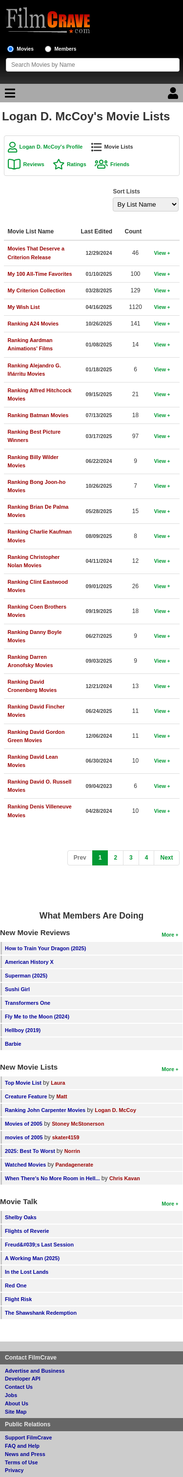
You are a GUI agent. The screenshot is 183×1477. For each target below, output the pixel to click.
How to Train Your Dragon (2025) (45, 948)
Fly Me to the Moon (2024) (37, 1016)
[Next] (166, 857)
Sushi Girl (17, 989)
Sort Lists (126, 191)
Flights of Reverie (27, 1231)
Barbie (13, 1044)
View (160, 253)
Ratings (76, 164)
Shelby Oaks (21, 1217)
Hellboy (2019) (23, 1030)
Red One (15, 1285)
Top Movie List (23, 1083)
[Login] (174, 95)
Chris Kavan (124, 1178)
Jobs (11, 1395)
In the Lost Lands (26, 1272)
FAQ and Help (22, 1446)
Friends (119, 164)
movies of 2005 (23, 1137)
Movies (25, 49)
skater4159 (66, 1137)
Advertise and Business (34, 1371)
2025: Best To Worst (31, 1151)
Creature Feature (26, 1096)
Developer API (23, 1378)
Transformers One (27, 1003)
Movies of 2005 (23, 1124)
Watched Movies (25, 1165)
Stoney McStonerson (78, 1124)
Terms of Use (21, 1462)
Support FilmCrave (28, 1437)
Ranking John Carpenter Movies (45, 1110)
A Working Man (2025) (32, 1258)
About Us (16, 1403)
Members (66, 49)
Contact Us (19, 1387)
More (168, 935)
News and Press (25, 1454)
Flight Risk (18, 1299)
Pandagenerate (74, 1165)
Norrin (72, 1151)
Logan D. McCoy (115, 1110)
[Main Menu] (9, 95)
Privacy (14, 1470)
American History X (29, 962)
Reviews (33, 164)
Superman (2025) (26, 975)
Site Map (15, 1412)
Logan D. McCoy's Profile (51, 147)
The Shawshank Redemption (41, 1313)
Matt (61, 1096)
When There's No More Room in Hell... (52, 1178)
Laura (58, 1083)
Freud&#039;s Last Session (39, 1244)
